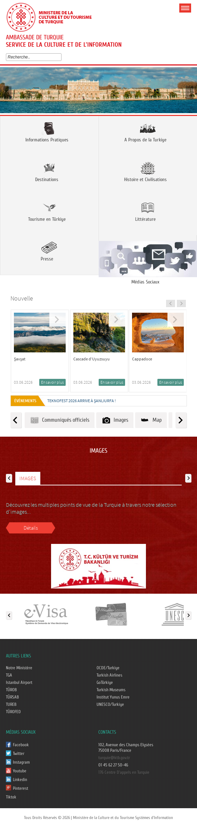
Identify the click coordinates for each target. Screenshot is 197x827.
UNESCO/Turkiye (110, 704)
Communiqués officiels (59, 420)
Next (189, 92)
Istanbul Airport (19, 682)
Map (151, 420)
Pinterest (20, 788)
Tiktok (11, 797)
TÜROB (11, 689)
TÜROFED (13, 711)
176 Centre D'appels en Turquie (123, 772)
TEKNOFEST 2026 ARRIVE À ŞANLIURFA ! (81, 400)
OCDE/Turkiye (108, 667)
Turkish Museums (111, 689)
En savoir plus (52, 382)
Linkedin (20, 779)
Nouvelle (21, 298)
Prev (7, 92)
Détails (31, 527)
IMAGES (27, 478)
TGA (9, 675)
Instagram (21, 762)
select (60, 57)
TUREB (11, 704)
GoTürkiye (105, 682)
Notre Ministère (19, 667)
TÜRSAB (12, 697)
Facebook (21, 744)
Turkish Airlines (109, 675)
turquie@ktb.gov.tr (114, 757)
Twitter (18, 753)
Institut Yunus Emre (113, 697)
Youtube (19, 771)
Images (114, 420)
